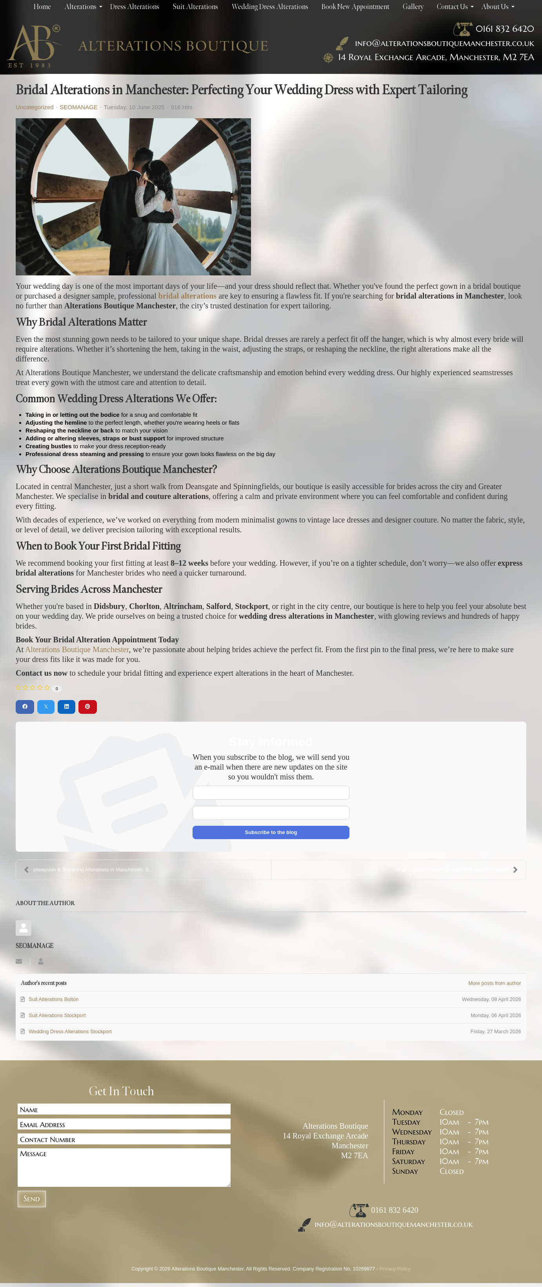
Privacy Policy (395, 1269)
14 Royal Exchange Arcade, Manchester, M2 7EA (436, 56)
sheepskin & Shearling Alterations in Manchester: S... (88, 870)
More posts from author (494, 983)
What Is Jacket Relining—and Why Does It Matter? (456, 870)
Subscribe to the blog (271, 832)
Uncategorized (35, 107)
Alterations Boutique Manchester (77, 649)
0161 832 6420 (505, 28)
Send (32, 1199)
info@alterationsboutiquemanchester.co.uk (433, 42)
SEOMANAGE (79, 107)
